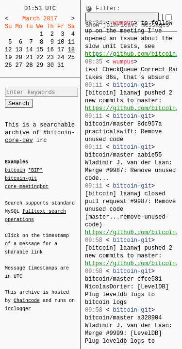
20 (19, 57)
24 (60, 57)
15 (39, 50)
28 (29, 65)
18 (71, 50)
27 (19, 65)
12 (8, 50)
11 (71, 42)
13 (19, 50)
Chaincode (27, 294)
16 (50, 50)
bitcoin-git (21, 178)
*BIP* (35, 170)
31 (60, 65)
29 (39, 65)
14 (29, 50)
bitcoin (15, 170)
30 (50, 65)
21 (29, 57)
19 (8, 57)
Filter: (108, 9)
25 (71, 57)
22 (39, 57)
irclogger (18, 302)
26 (8, 65)
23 (50, 57)
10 (60, 42)
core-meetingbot (27, 186)
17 (60, 50)
